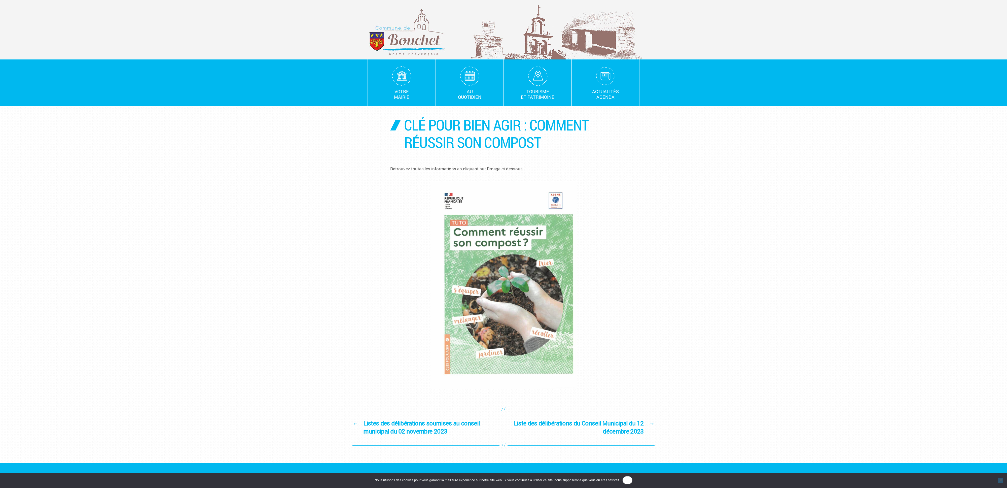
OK (627, 480)
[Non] (1000, 480)
